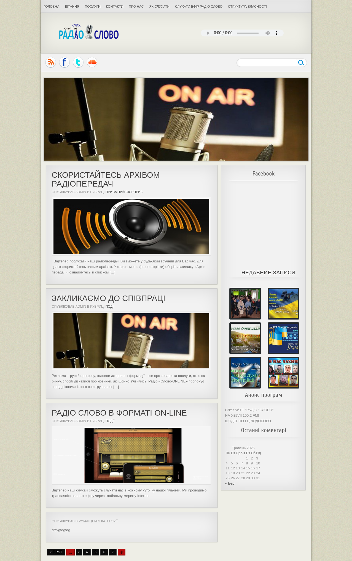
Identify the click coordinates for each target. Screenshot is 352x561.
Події (110, 307)
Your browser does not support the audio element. (242, 33)
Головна (52, 7)
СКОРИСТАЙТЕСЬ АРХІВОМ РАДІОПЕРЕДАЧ (106, 179)
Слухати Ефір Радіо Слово (198, 7)
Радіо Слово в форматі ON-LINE (119, 412)
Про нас (136, 7)
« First (56, 552)
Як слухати (159, 7)
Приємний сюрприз (124, 192)
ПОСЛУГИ (93, 7)
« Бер (230, 483)
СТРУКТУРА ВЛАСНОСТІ (247, 7)
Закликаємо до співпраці (108, 298)
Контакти (114, 7)
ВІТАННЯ (72, 7)
